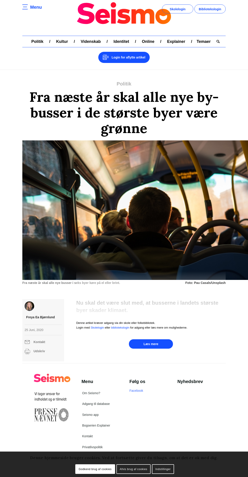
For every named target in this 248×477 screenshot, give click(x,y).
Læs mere (150, 344)
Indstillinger (163, 469)
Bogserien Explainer (96, 425)
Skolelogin (178, 9)
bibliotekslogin (120, 327)
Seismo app (90, 415)
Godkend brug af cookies (95, 469)
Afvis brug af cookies (133, 469)
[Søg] (217, 41)
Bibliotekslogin (210, 9)
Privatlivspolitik (92, 447)
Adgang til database (96, 404)
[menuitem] (37, 41)
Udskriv (39, 351)
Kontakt (39, 342)
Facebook (136, 390)
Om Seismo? (91, 393)
